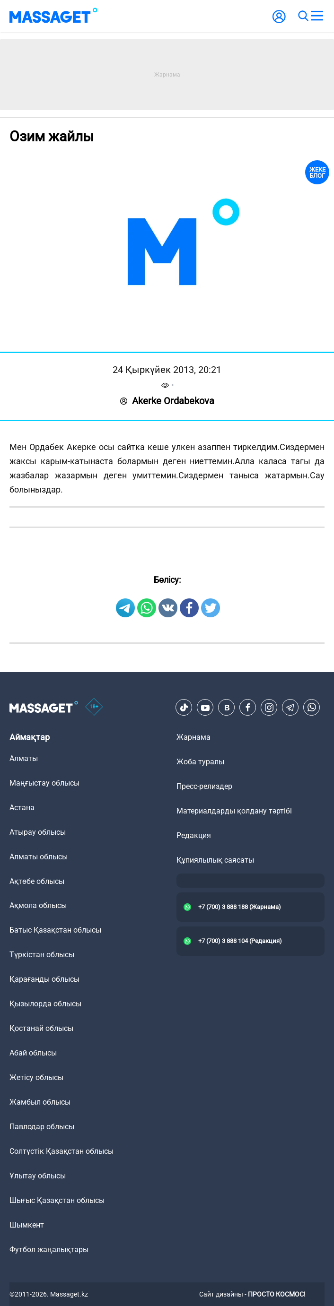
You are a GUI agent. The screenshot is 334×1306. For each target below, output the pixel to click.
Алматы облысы (38, 856)
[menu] (317, 16)
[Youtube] (205, 707)
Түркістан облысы (41, 954)
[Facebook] (248, 707)
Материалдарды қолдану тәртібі (234, 810)
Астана (22, 807)
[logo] (53, 16)
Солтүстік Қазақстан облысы (61, 1151)
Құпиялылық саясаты (215, 860)
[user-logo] (279, 21)
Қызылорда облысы (45, 1003)
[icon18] (94, 708)
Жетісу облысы (36, 1077)
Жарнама (193, 737)
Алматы (23, 758)
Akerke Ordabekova (167, 401)
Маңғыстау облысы (44, 782)
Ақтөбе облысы (36, 881)
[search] (302, 16)
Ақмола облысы (38, 905)
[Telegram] (290, 707)
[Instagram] (269, 707)
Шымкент (26, 1224)
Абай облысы (33, 1052)
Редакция (193, 835)
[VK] (226, 707)
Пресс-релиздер (204, 786)
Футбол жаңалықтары (48, 1249)
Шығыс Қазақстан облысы (57, 1200)
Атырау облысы (37, 832)
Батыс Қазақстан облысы (55, 929)
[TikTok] (184, 707)
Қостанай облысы (41, 1028)
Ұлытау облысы (37, 1175)
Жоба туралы (200, 761)
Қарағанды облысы (44, 979)
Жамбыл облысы (39, 1102)
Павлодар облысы (41, 1126)
